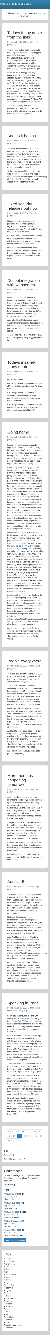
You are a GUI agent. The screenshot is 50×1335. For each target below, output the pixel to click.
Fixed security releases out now (22, 206)
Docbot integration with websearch (23, 282)
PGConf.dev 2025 (11, 1212)
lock (33, 316)
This (9, 149)
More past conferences (15, 1240)
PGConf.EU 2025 (11, 1194)
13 (34, 1132)
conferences (12, 1010)
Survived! (15, 882)
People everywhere (24, 661)
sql (7, 1312)
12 (28, 1132)
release (9, 1304)
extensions (10, 1267)
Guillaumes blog (34, 478)
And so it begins (21, 136)
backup (9, 1259)
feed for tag (14, 1159)
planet (8, 1296)
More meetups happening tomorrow (20, 780)
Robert (10, 298)
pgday (8, 1290)
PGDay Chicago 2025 (13, 1221)
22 (9, 1141)
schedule (9, 1306)
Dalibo (18, 546)
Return (42, 13)
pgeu (8, 1293)
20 (36, 1136)
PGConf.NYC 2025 (12, 1203)
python (9, 1301)
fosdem (9, 1269)
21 (41, 1136)
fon (39, 711)
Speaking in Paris (22, 1003)
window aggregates (14, 1325)
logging (9, 1277)
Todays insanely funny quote (21, 364)
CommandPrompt (29, 546)
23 (14, 1141)
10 (18, 1132)
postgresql (11, 45)
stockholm (10, 1317)
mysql (8, 1280)
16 (14, 1136)
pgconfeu (10, 1285)
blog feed (9, 1155)
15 (9, 1136)
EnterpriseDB (12, 548)
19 (30, 1136)
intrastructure (11, 1275)
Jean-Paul (21, 1018)
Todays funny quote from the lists (24, 35)
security (9, 1309)
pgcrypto (9, 1288)
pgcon (8, 1282)
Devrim (10, 1018)
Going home (18, 432)
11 (23, 1132)
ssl (7, 1314)
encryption (10, 1264)
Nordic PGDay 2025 (12, 1230)
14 (39, 1132)
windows (9, 1328)
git (7, 1272)
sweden (9, 1320)
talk (7, 1322)
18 (25, 1136)
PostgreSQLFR (18, 1021)
